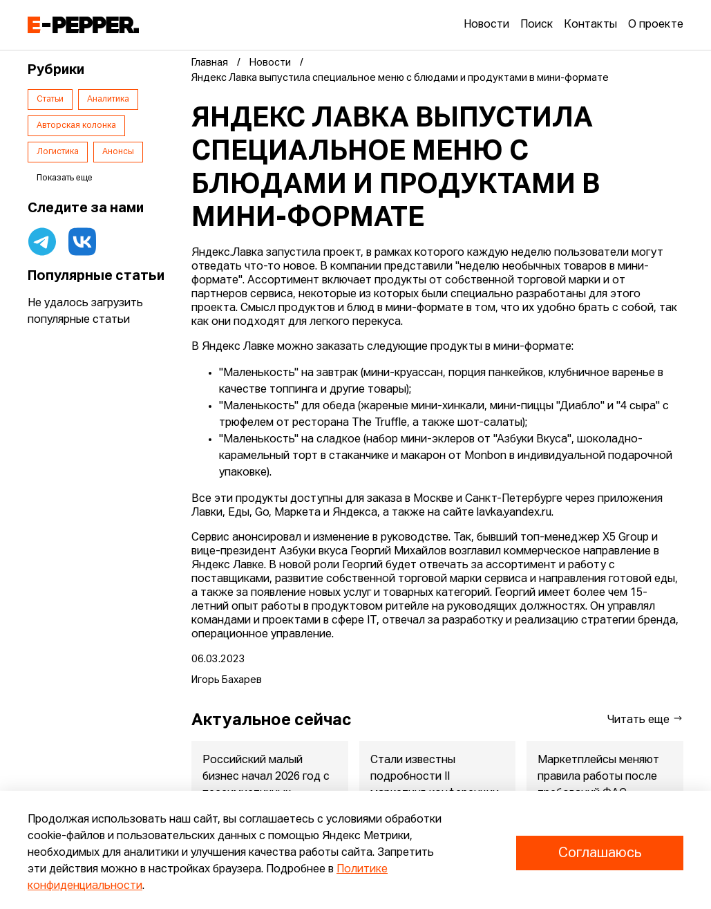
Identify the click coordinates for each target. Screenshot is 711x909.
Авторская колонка (76, 126)
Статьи (50, 99)
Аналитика (108, 99)
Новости (486, 24)
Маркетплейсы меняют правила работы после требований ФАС (599, 777)
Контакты (590, 24)
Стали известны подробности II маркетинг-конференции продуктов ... (434, 785)
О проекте (655, 24)
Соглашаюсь (599, 853)
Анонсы (118, 152)
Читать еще (645, 719)
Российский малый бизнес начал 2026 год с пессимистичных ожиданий (266, 785)
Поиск (536, 24)
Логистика (58, 152)
